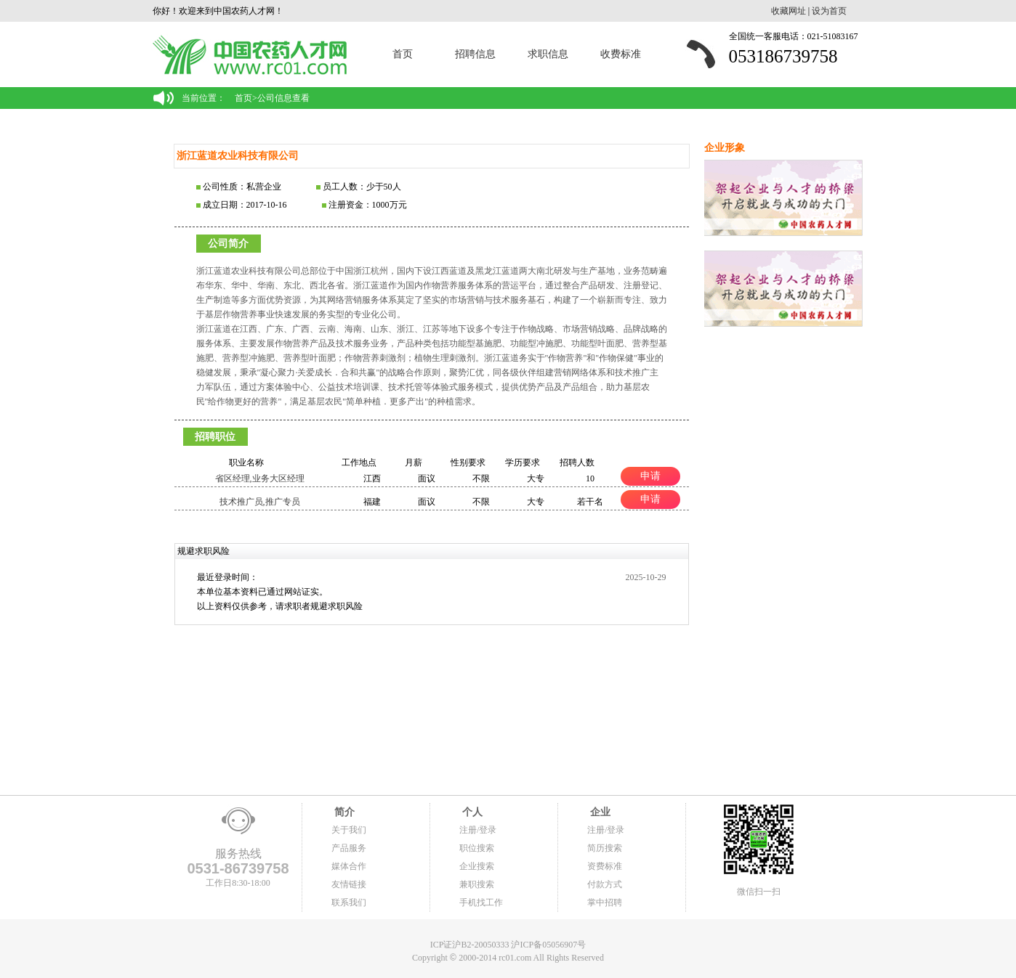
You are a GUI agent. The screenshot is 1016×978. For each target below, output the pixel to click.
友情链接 (348, 884)
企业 (598, 812)
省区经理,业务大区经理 (260, 478)
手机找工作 (481, 902)
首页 (402, 54)
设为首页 (829, 11)
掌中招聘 (604, 902)
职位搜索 (476, 848)
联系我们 (348, 902)
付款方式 (604, 884)
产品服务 (348, 848)
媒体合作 (348, 866)
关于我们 (348, 830)
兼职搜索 (476, 884)
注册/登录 (477, 830)
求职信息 (548, 54)
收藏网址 (788, 11)
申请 (650, 475)
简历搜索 (604, 848)
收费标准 (620, 54)
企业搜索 (476, 866)
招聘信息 (475, 54)
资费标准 (604, 866)
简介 (343, 812)
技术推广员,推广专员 (259, 502)
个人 (471, 812)
